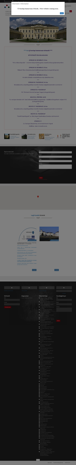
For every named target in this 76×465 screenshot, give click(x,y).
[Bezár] (63, 5)
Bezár (62, 13)
